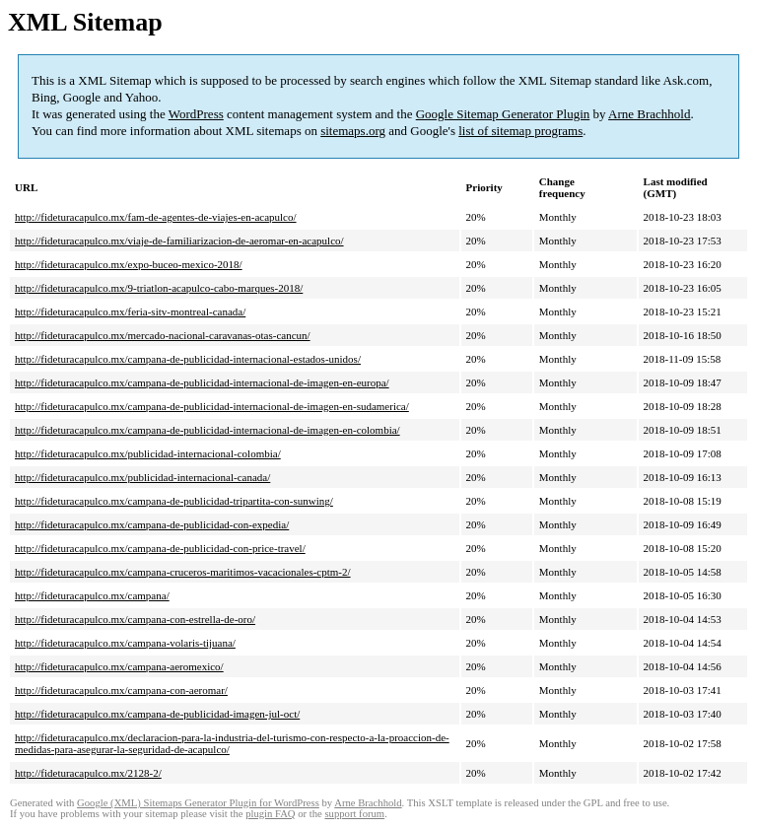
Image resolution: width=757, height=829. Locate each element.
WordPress (196, 113)
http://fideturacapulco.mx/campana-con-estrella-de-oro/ (135, 619)
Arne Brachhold (649, 113)
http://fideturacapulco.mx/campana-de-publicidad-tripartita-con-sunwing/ (174, 501)
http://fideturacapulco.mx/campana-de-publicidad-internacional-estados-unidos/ (188, 359)
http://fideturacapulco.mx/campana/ (92, 595)
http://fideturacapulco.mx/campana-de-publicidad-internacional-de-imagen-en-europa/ (202, 382)
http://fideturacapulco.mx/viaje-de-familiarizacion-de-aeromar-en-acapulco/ (179, 240)
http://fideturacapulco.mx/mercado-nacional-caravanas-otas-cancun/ (162, 335)
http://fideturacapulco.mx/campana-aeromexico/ (119, 666)
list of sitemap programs (520, 130)
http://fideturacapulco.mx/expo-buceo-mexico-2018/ (128, 264)
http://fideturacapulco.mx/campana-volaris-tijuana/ (125, 643)
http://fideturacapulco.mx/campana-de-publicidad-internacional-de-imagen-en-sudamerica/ (212, 406)
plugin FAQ (270, 813)
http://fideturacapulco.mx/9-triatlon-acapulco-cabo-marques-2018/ (159, 288)
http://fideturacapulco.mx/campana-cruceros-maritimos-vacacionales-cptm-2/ (183, 572)
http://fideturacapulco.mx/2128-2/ (88, 773)
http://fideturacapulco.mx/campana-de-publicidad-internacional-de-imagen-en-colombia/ (207, 430)
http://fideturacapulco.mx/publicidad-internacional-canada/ (142, 477)
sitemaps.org (352, 130)
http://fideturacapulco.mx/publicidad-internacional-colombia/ (148, 453)
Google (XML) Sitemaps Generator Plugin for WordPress (198, 802)
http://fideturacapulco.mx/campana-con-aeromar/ (121, 690)
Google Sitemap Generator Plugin (503, 113)
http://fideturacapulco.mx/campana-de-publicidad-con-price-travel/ (160, 548)
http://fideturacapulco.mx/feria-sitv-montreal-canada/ (130, 311)
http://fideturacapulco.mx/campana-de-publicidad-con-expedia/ (152, 524)
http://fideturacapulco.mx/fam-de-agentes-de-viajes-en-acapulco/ (156, 217)
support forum (354, 813)
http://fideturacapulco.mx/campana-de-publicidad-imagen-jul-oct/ (157, 714)
